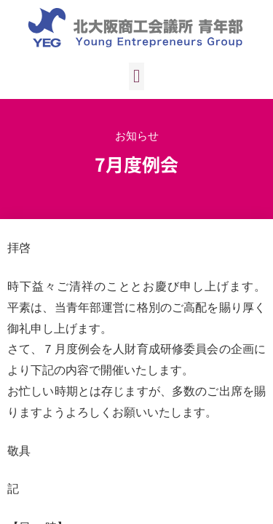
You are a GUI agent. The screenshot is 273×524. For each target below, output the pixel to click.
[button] (137, 76)
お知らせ (137, 136)
